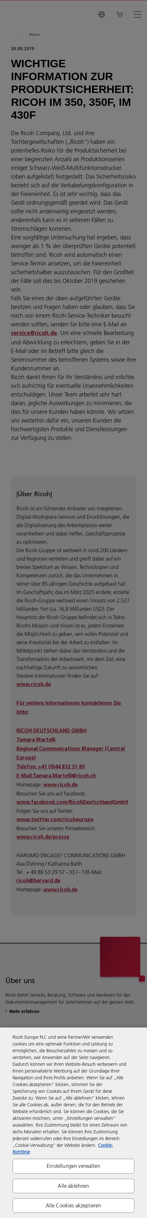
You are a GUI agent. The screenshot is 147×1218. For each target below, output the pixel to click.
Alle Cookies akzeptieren (74, 1205)
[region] (73, 1122)
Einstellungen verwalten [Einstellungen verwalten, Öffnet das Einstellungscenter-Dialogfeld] (73, 1166)
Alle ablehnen (73, 1186)
